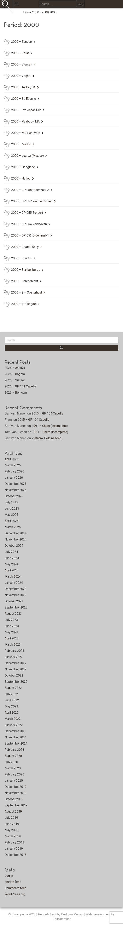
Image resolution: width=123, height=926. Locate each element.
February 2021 (14, 750)
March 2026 (13, 465)
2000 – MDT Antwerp (25, 133)
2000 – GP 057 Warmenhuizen (31, 201)
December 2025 (15, 484)
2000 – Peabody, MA (25, 121)
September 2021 (16, 743)
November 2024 (15, 539)
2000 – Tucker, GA (23, 87)
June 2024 (12, 558)
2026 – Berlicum (16, 392)
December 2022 (15, 663)
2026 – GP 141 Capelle (20, 386)
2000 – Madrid (21, 144)
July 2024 (11, 552)
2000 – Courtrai (21, 258)
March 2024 (13, 576)
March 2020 (13, 768)
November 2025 (15, 490)
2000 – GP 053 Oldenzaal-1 (30, 235)
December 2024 (15, 533)
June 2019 (12, 824)
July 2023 (11, 620)
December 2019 (15, 787)
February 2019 (14, 842)
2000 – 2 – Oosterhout (26, 292)
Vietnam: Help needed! (47, 438)
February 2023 (14, 651)
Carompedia (20, 914)
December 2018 (15, 855)
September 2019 (16, 805)
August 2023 (13, 613)
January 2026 (14, 477)
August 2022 (13, 688)
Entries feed (13, 882)
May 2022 (11, 706)
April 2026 (12, 459)
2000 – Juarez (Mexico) (27, 155)
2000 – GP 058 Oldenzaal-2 (30, 190)
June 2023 (12, 626)
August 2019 (13, 811)
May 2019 (11, 830)
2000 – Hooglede (23, 167)
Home (27, 12)
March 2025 (13, 527)
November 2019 (15, 793)
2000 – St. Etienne (23, 98)
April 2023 (12, 638)
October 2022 (14, 675)
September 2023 (16, 607)
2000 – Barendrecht (24, 281)
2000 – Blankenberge (25, 270)
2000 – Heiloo (21, 178)
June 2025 (12, 508)
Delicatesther (61, 919)
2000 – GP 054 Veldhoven (29, 224)
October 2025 (14, 496)
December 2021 (15, 731)
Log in (9, 875)
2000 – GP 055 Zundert (27, 212)
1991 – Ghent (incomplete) (50, 426)
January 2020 (14, 780)
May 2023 (11, 632)
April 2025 (12, 521)
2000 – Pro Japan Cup (26, 110)
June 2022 (12, 700)
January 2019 (14, 848)
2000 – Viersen (21, 64)
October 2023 (14, 601)
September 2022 (16, 681)
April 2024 (12, 570)
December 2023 (15, 589)
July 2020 (11, 762)
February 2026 (14, 471)
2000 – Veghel (21, 76)
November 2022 (15, 669)
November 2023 (15, 595)
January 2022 (14, 725)
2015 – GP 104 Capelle (47, 413)
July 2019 (11, 818)
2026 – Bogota (15, 374)
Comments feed (15, 888)
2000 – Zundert (21, 41)
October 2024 (14, 545)
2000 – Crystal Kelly (25, 247)
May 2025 (11, 515)
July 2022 (11, 694)
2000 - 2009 (40, 12)
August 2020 (13, 756)
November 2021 (15, 737)
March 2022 (13, 719)
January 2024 (14, 583)
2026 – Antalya (15, 368)
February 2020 (14, 774)
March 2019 (13, 836)
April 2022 (12, 712)
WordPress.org (15, 894)
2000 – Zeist (20, 53)
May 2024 (11, 564)
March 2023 (13, 644)
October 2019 (14, 799)
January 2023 (14, 657)
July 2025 (11, 502)
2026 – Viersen (15, 380)
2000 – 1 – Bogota (24, 304)
